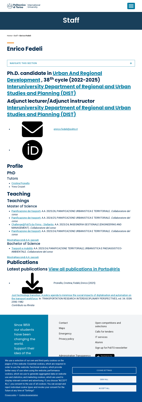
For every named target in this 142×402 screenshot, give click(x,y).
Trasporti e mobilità (22, 248)
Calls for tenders (104, 331)
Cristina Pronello (21, 183)
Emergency (65, 333)
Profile (15, 166)
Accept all (104, 388)
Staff (16, 36)
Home (9, 36)
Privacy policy (10, 395)
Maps (62, 328)
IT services (101, 337)
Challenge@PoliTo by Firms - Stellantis (33, 224)
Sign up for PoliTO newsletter (111, 347)
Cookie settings (104, 370)
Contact (63, 322)
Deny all (104, 379)
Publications (22, 262)
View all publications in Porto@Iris (84, 269)
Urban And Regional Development (54, 76)
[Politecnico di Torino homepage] (23, 6)
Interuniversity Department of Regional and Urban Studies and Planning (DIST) (69, 90)
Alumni (99, 342)
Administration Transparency (75, 355)
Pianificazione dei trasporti (26, 211)
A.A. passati (23, 240)
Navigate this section (71, 63)
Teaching (18, 193)
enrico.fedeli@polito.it (66, 129)
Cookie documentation (28, 395)
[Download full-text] (32, 282)
